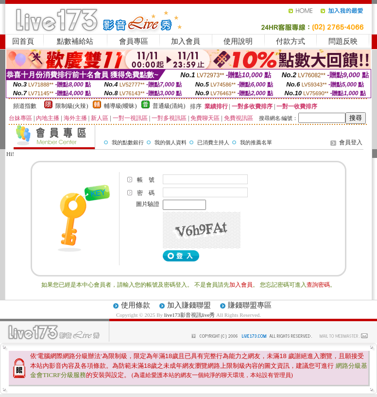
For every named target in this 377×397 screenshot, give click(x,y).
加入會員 (185, 41)
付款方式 (290, 41)
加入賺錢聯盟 (189, 305)
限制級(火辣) (71, 106)
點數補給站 (75, 41)
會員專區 (133, 41)
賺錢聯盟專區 (250, 305)
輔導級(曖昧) (120, 106)
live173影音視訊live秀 (189, 315)
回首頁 (23, 41)
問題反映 (343, 41)
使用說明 (238, 41)
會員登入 (350, 142)
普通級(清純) (169, 106)
